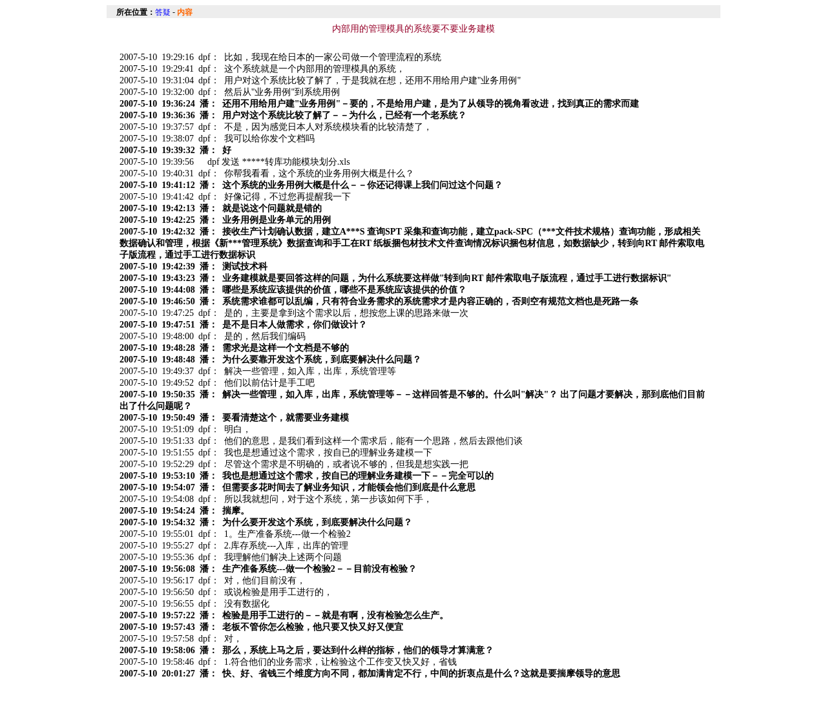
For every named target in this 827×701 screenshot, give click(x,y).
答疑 (163, 12)
